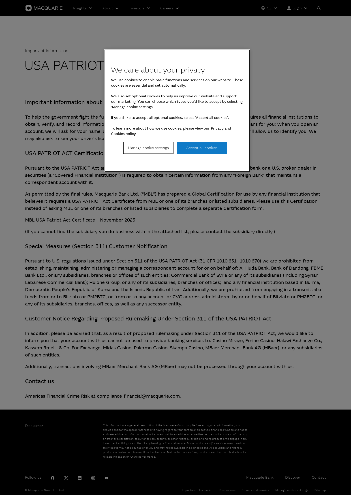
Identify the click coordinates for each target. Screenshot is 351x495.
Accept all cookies (202, 147)
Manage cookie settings (148, 147)
